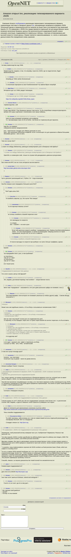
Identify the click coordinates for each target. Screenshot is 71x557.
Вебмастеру (66, 555)
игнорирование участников (55, 497)
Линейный (51, 59)
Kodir (7, 395)
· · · (29, 63)
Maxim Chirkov (65, 553)
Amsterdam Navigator (11, 364)
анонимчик (8, 349)
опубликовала (20, 23)
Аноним (11, 76)
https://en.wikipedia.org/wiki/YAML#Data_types (20, 99)
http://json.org (24, 422)
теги (53, 3)
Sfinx (9, 108)
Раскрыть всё (62, 59)
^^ (24, 68)
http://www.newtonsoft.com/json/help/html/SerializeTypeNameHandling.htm (26, 409)
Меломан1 (8, 302)
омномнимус (15, 204)
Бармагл (7, 176)
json (16, 50)
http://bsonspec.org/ (22, 471)
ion (13, 50)
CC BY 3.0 (10, 47)
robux (9, 285)
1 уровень (45, 59)
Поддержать (58, 555)
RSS (68, 59)
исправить (60, 41)
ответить (21, 63)
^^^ (26, 68)
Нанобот (8, 268)
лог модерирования (66, 497)
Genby (6, 63)
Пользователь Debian (15, 416)
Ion (33, 25)
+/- (56, 59)
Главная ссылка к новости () (23, 43)
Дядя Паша (10, 88)
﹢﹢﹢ (25, 63)
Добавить (51, 555)
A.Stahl (9, 68)
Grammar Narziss (12, 102)
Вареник (12, 293)
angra (7, 369)
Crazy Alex (12, 196)
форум (49, 3)
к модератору (37, 63)
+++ (44, 3)
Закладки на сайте (6, 553)
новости (40, 3)
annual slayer (11, 166)
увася (7, 464)
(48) (11, 59)
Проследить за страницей (9, 555)
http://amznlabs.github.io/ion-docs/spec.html (17, 168)
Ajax (39, 59)
